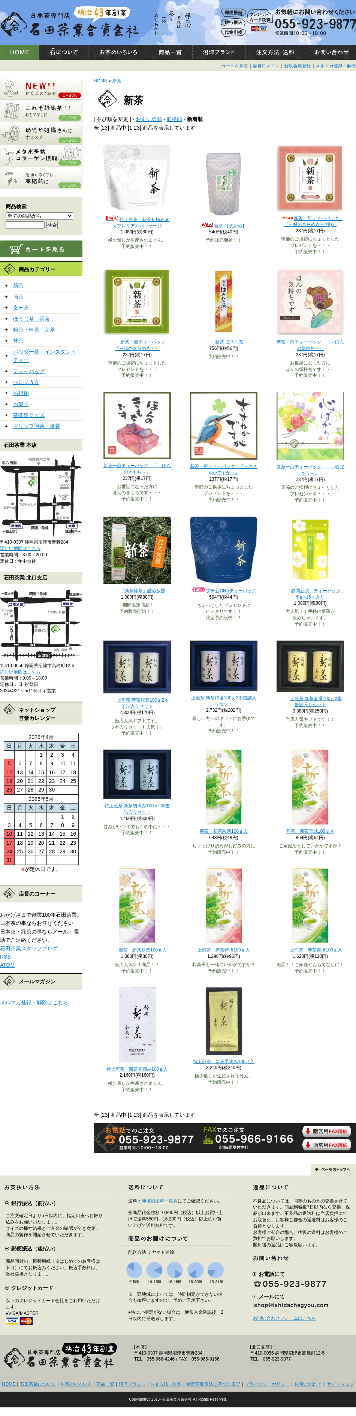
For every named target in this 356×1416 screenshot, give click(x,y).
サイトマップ (340, 1384)
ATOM (7, 965)
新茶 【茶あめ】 (224, 226)
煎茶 (18, 297)
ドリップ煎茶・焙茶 (36, 426)
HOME (100, 81)
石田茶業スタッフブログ (29, 948)
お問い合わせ (307, 1384)
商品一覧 (105, 1384)
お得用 (21, 393)
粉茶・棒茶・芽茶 (34, 330)
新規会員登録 (297, 66)
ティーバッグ (29, 371)
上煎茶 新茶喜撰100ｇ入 (310, 950)
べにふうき (26, 382)
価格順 (174, 119)
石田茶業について (38, 1384)
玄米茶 (21, 308)
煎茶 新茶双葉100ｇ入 (137, 950)
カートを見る (234, 66)
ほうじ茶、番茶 (31, 319)
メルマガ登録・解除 (336, 66)
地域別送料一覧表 (160, 1201)
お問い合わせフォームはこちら (284, 1318)
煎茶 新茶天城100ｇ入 (310, 831)
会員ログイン (266, 66)
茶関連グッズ (29, 415)
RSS (5, 957)
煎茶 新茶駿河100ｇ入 (224, 831)
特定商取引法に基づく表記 (213, 1384)
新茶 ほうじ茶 (223, 342)
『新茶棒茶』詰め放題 (137, 590)
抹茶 (18, 341)
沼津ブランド (132, 1384)
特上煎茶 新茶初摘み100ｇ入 (137, 1069)
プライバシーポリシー (267, 1384)
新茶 (18, 285)
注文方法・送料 (166, 1384)
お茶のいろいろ (76, 1384)
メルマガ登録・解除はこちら (34, 1002)
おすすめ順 (149, 119)
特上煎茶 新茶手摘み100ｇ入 (223, 1061)
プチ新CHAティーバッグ (223, 590)
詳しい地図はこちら (20, 548)
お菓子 (21, 404)
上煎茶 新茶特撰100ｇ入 (223, 950)
